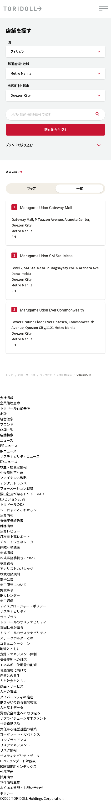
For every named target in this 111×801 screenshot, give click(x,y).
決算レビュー (10, 531)
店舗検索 (6, 434)
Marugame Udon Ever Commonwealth (52, 310)
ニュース (6, 440)
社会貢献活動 (10, 723)
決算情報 (6, 515)
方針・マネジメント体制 (18, 654)
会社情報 (6, 397)
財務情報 (6, 525)
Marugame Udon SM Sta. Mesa (46, 256)
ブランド (6, 424)
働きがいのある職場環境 (18, 702)
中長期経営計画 (11, 472)
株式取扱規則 (10, 574)
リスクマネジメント (15, 745)
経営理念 (6, 418)
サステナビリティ (13, 611)
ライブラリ (8, 616)
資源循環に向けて (13, 670)
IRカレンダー (10, 595)
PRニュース (9, 445)
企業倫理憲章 (10, 402)
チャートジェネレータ (16, 541)
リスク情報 (8, 750)
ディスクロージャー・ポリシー (23, 606)
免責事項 (6, 590)
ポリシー (6, 793)
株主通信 (6, 600)
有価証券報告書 (11, 520)
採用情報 (6, 777)
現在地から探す (55, 129)
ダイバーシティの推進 (16, 697)
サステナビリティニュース (20, 456)
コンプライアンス (13, 739)
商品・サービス (11, 686)
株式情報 (6, 552)
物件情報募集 (10, 782)
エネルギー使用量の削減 (18, 664)
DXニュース (8, 461)
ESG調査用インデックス (18, 766)
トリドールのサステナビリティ (23, 622)
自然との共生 (10, 675)
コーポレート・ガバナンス (20, 734)
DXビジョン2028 (12, 499)
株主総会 (6, 563)
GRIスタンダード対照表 (18, 761)
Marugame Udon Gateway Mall (46, 208)
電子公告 (6, 579)
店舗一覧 (6, 429)
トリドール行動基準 (15, 408)
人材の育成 (8, 691)
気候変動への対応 (13, 659)
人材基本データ (11, 707)
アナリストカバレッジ (16, 568)
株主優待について (13, 584)
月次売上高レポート (15, 536)
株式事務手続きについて (18, 557)
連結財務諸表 (10, 547)
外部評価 (6, 771)
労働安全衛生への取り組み (20, 713)
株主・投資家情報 (13, 467)
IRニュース (8, 451)
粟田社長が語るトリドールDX (22, 493)
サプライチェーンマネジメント (23, 718)
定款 (3, 413)
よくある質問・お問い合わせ (21, 787)
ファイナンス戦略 (13, 477)
